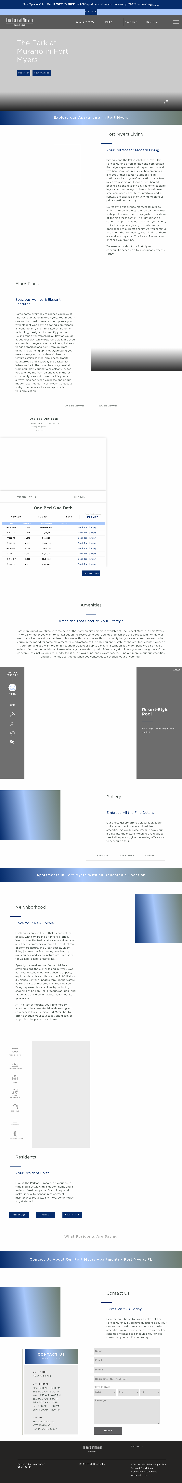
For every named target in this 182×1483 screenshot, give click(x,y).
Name (98, 1351)
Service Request (72, 1215)
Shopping (15, 1121)
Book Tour (152, 22)
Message (100, 1401)
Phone (99, 1370)
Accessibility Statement (144, 1472)
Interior (102, 856)
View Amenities (41, 73)
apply (93, 527)
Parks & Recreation (15, 1093)
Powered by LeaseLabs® (31, 1464)
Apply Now (131, 22)
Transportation (16, 1135)
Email (98, 1360)
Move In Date (102, 1387)
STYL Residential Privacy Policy (148, 1465)
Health (15, 1079)
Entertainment (15, 1065)
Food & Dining (15, 1052)
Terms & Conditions (142, 1468)
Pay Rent (45, 1215)
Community (126, 856)
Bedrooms (101, 1379)
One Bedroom (74, 406)
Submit (108, 1430)
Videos (149, 856)
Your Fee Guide (91, 573)
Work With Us (139, 1475)
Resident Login (19, 1215)
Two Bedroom (107, 406)
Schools (15, 1108)
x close (176, 670)
